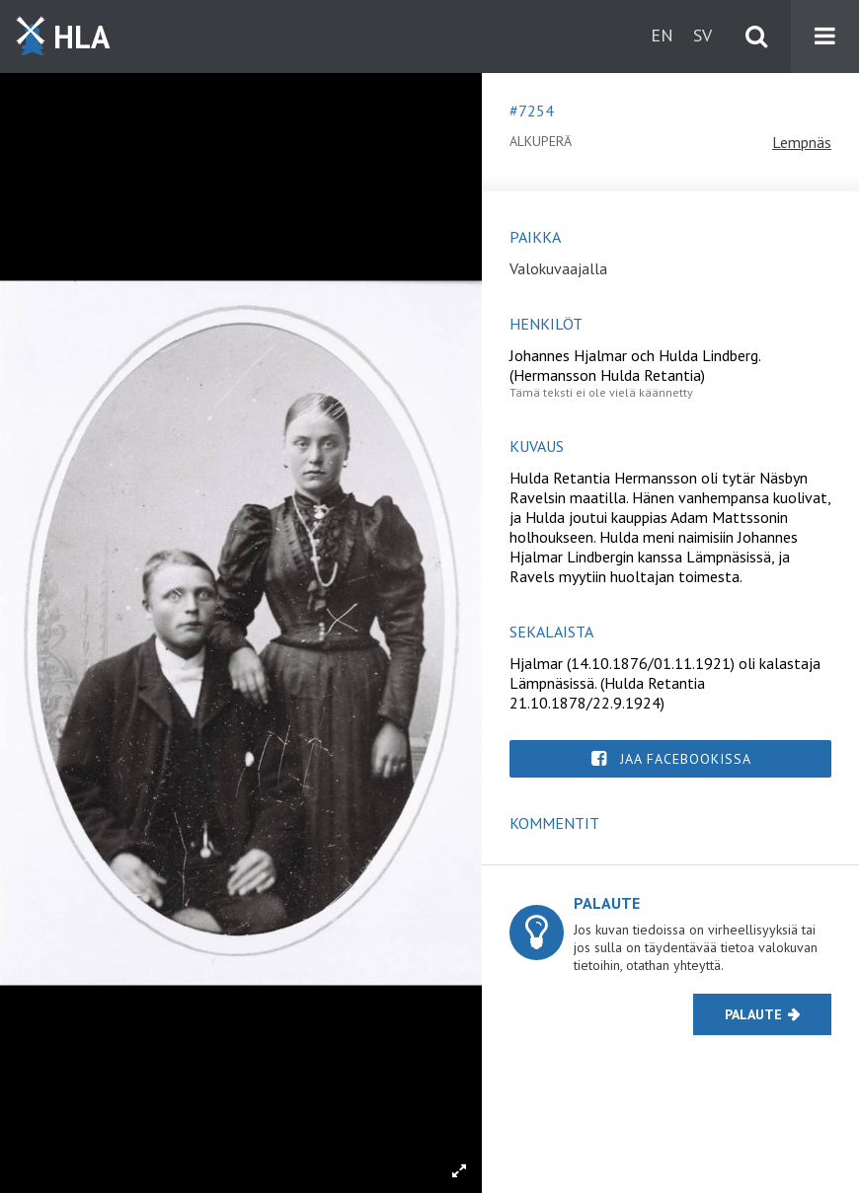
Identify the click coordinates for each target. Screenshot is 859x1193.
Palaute (753, 1014)
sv (702, 35)
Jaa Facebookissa (685, 759)
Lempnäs (801, 142)
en (662, 35)
